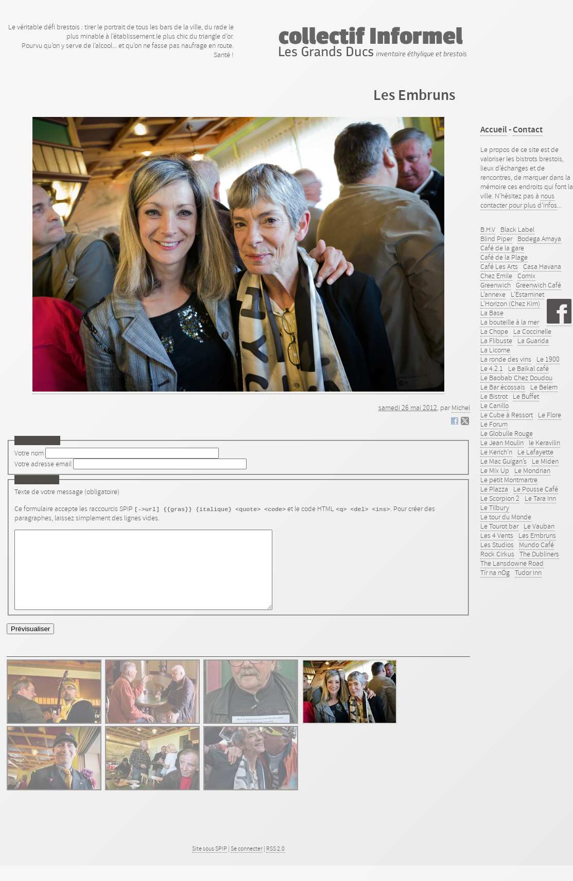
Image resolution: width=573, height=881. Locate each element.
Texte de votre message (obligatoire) (66, 491)
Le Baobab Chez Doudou (516, 377)
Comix (526, 275)
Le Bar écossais (502, 387)
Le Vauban (539, 526)
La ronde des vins (505, 359)
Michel (461, 407)
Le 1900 (548, 359)
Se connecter (247, 864)
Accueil (493, 129)
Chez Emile (496, 275)
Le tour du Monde (505, 516)
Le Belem (544, 387)
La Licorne (495, 349)
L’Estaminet (527, 294)
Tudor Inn (528, 572)
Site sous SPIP (209, 864)
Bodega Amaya (539, 238)
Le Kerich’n (496, 451)
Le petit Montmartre (508, 479)
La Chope (494, 331)
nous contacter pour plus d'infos (518, 200)
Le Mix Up (494, 470)
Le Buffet (526, 396)
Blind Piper (496, 238)
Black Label (517, 229)
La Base (491, 312)
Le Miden (545, 461)
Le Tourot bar (499, 526)
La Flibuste (496, 340)
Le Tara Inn (540, 498)
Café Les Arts (499, 266)
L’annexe (493, 294)
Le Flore (549, 414)
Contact (528, 129)
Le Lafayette (535, 451)
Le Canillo (494, 405)
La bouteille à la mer (509, 322)
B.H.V (487, 229)
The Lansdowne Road (512, 563)
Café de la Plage (504, 257)
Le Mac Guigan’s (503, 461)
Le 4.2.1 (491, 368)
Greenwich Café (538, 285)
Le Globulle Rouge (506, 433)
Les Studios (497, 544)
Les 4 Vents (496, 535)
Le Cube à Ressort (506, 414)
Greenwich (495, 285)
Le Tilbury (494, 507)
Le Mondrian (532, 470)
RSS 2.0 (275, 864)
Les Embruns (537, 535)
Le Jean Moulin (502, 442)
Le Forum (494, 424)
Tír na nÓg (495, 572)
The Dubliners (539, 553)
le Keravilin (544, 442)
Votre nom (29, 453)
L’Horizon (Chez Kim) (510, 303)
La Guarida (533, 340)
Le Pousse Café (535, 489)
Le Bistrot (494, 396)
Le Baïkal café (528, 368)
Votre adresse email (43, 463)
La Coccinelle (532, 331)
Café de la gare (502, 247)
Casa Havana (542, 266)
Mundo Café (536, 544)
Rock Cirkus (497, 553)
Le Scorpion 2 (499, 498)
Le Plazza (494, 489)
